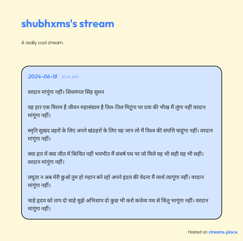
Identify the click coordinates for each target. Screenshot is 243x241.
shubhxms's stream (67, 23)
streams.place (223, 232)
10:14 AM (69, 77)
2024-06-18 (42, 76)
